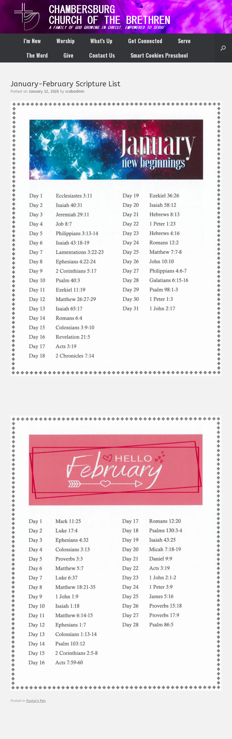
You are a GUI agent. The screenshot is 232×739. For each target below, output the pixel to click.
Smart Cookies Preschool (159, 55)
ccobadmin (74, 91)
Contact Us (102, 55)
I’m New (32, 41)
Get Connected (145, 41)
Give (68, 55)
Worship (65, 41)
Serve (184, 41)
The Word (37, 55)
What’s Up (101, 41)
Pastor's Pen (36, 701)
